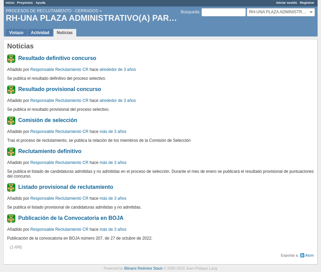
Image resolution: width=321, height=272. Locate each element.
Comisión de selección (47, 120)
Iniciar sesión (286, 2)
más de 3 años (113, 131)
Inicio (10, 2)
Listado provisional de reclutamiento (65, 187)
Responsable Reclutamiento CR (59, 69)
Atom (309, 255)
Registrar (307, 2)
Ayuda (40, 2)
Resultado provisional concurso (59, 89)
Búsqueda (190, 12)
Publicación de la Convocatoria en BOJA (70, 218)
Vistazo (16, 32)
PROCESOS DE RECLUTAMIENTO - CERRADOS (52, 11)
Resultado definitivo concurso (57, 58)
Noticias (65, 32)
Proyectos (25, 2)
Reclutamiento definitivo (49, 151)
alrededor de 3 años (118, 69)
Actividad (40, 32)
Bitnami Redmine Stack (143, 268)
